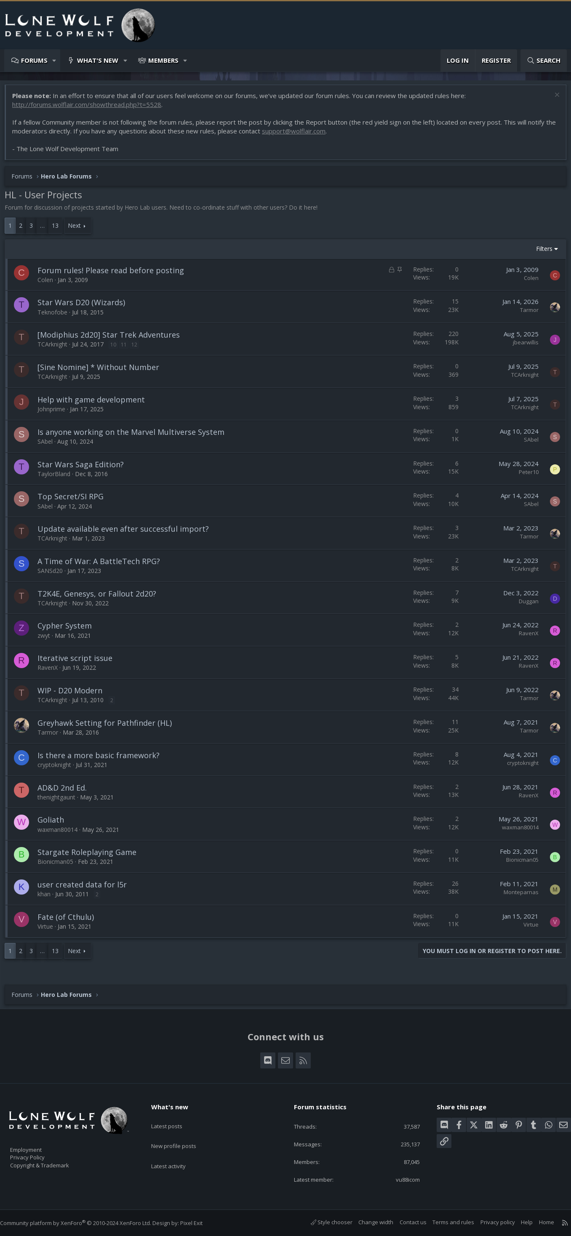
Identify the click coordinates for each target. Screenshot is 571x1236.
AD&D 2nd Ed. (66, 792)
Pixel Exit (200, 1223)
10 (117, 348)
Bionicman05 (59, 866)
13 (59, 230)
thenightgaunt (61, 801)
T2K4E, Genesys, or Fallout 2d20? (101, 598)
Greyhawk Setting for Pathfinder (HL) (109, 727)
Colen (49, 284)
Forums (34, 60)
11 (128, 348)
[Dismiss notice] (551, 100)
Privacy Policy (38, 1153)
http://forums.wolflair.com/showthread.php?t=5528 (90, 108)
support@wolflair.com (309, 135)
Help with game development (95, 404)
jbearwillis (521, 346)
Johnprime (55, 413)
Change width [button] (367, 1222)
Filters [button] (540, 253)
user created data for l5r (86, 889)
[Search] (543, 60)
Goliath (55, 824)
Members (163, 60)
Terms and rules (445, 1222)
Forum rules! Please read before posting (115, 274)
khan (48, 898)
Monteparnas (516, 896)
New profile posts (181, 1133)
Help (518, 1222)
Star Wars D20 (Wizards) (85, 306)
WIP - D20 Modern (74, 695)
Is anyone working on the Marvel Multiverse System (135, 436)
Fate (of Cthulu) (70, 921)
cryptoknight (58, 769)
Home (538, 1222)
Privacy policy (489, 1222)
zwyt (48, 640)
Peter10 (524, 476)
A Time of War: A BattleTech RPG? (103, 565)
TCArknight (57, 348)
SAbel (49, 446)
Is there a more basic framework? (103, 759)
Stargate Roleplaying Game (91, 856)
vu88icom (402, 1179)
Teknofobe (57, 316)
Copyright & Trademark (53, 1162)
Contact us (404, 1222)
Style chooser (323, 1222)
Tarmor (525, 314)
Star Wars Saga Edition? (85, 469)
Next (78, 230)
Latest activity (176, 1149)
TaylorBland (58, 478)
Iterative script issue (79, 662)
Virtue (49, 931)
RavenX (524, 637)
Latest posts (174, 1117)
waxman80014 (62, 834)
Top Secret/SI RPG (75, 500)
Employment (37, 1144)
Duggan (524, 605)
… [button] (46, 230)
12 (138, 348)
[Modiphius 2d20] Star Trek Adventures (113, 339)
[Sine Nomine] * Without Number (102, 371)
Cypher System (69, 630)
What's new (97, 60)
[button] (54, 60)
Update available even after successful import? (127, 533)
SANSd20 (54, 575)
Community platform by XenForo (84, 1223)
